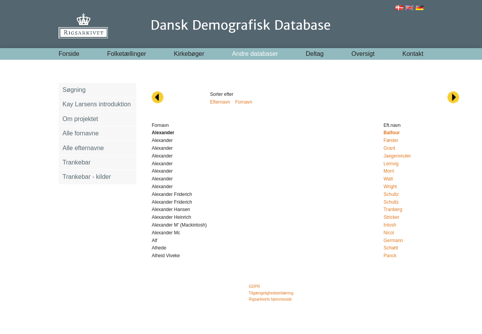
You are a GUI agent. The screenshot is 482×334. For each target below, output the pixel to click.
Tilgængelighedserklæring (271, 293)
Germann (393, 240)
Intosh (389, 225)
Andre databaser (255, 53)
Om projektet (80, 119)
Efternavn (220, 102)
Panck (389, 255)
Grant (389, 148)
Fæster (390, 140)
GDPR (254, 286)
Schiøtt (390, 248)
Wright (390, 186)
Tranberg (392, 209)
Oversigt (363, 53)
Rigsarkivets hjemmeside (270, 299)
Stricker (391, 217)
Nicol (388, 232)
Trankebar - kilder (86, 176)
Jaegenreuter (397, 156)
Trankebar (76, 162)
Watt (388, 179)
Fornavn (243, 102)
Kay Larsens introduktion (96, 104)
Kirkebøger (189, 53)
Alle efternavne (83, 148)
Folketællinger (126, 53)
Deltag (315, 53)
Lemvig (391, 163)
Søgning (74, 90)
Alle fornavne (80, 133)
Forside (69, 53)
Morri (388, 171)
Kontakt (412, 53)
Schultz (391, 194)
